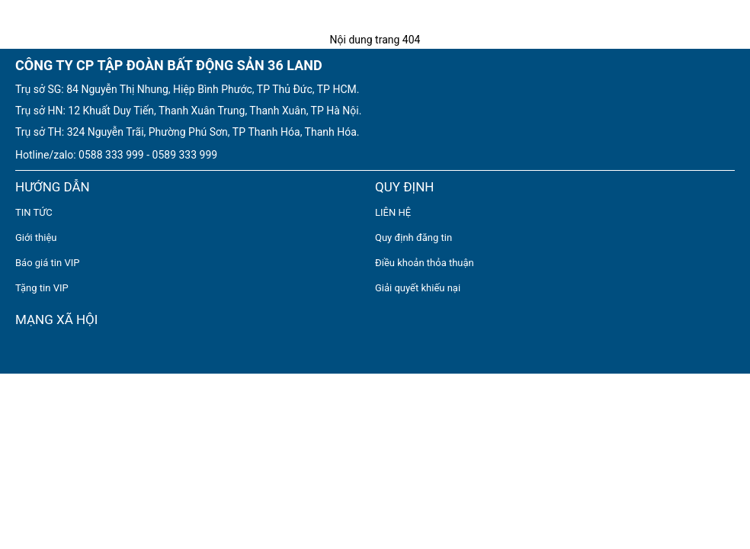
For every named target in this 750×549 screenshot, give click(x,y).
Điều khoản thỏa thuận (424, 262)
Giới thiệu (35, 237)
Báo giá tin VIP (47, 262)
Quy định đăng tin (413, 237)
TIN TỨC (34, 212)
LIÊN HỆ (393, 212)
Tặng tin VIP (42, 288)
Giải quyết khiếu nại (417, 288)
